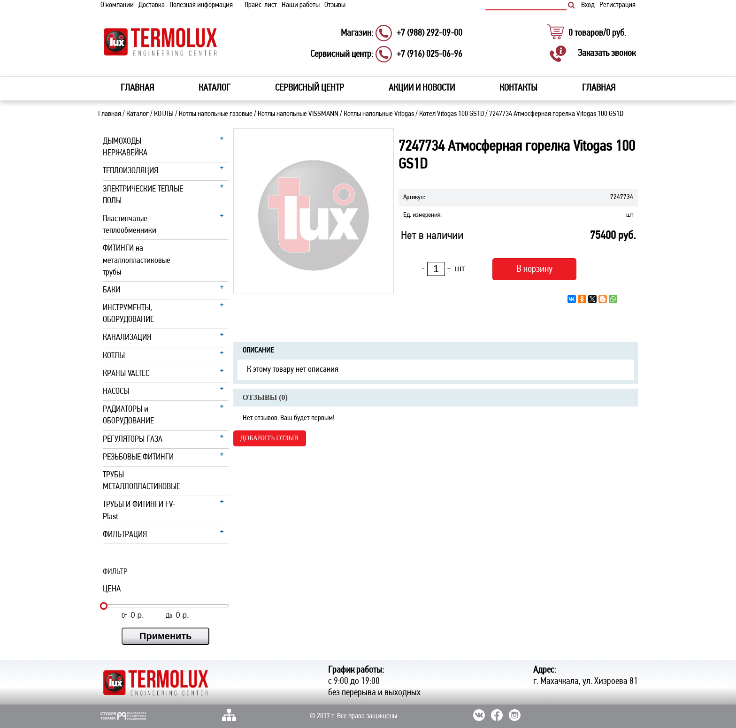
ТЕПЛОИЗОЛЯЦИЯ (130, 171)
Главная (137, 88)
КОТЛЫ (164, 114)
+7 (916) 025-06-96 (429, 54)
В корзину (534, 269)
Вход (588, 5)
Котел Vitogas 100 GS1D (451, 114)
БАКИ (111, 290)
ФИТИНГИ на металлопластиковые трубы (136, 260)
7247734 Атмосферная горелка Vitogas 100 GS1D (556, 114)
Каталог (137, 114)
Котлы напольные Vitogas (379, 114)
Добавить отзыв (269, 438)
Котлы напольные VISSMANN (298, 114)
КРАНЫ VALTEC (126, 373)
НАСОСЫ (116, 391)
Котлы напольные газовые (216, 114)
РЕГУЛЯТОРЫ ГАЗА (132, 439)
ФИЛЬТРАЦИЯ (125, 534)
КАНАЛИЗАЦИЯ (127, 337)
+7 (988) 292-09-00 (429, 33)
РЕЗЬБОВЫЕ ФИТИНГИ (138, 457)
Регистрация (617, 5)
